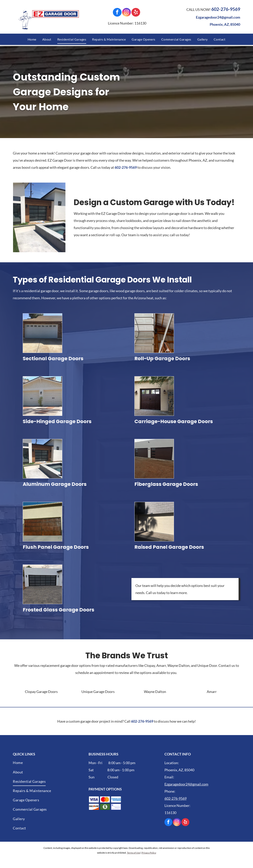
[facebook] (117, 13)
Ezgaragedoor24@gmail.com (218, 17)
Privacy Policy (149, 852)
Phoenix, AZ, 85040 (225, 24)
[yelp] (135, 13)
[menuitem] (32, 39)
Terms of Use (133, 852)
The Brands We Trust (126, 655)
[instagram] (126, 13)
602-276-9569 (225, 9)
